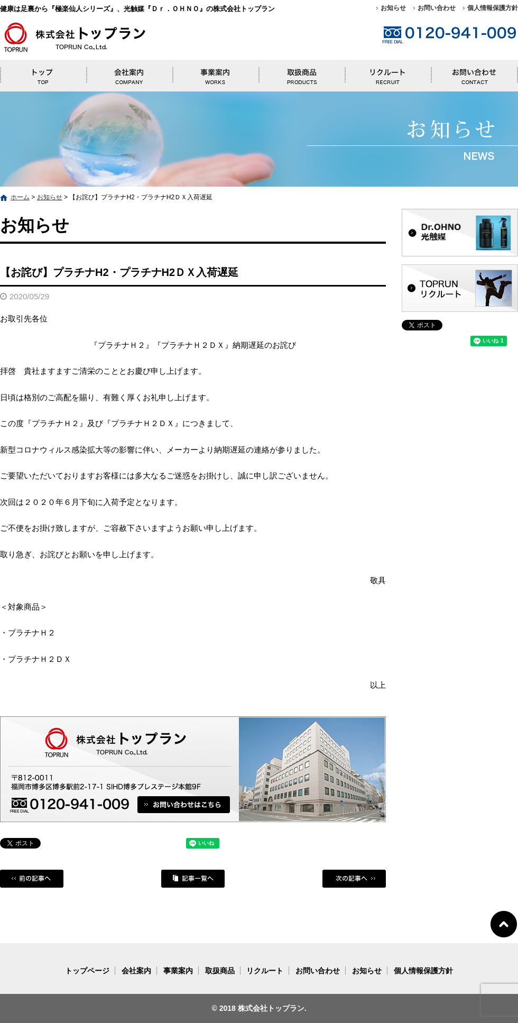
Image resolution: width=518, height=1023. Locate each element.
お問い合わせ (437, 8)
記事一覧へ (193, 879)
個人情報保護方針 (492, 8)
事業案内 (215, 73)
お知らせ (393, 8)
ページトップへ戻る (503, 923)
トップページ (43, 73)
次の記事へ (354, 879)
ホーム (20, 197)
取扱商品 (301, 73)
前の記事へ (31, 879)
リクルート (388, 73)
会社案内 (129, 73)
